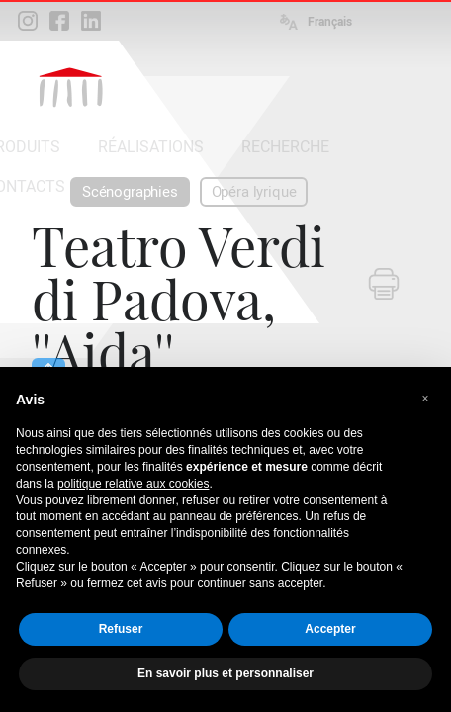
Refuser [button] (121, 629)
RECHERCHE (285, 146)
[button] (425, 398)
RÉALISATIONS (151, 146)
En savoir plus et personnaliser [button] (225, 673)
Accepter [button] (330, 629)
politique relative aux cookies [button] (133, 483)
